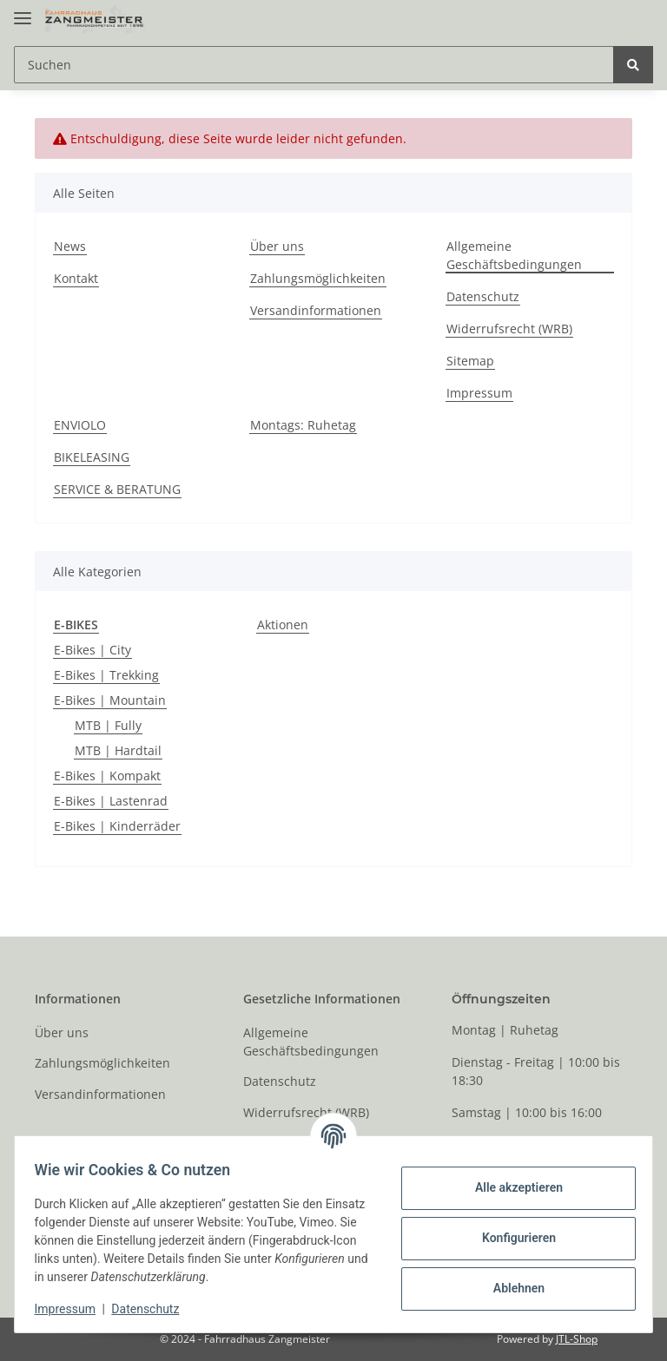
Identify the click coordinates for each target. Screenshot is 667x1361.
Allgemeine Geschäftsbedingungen (514, 255)
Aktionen (282, 624)
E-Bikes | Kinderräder (117, 826)
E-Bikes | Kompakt (107, 775)
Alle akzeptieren (510, 1187)
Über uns (277, 246)
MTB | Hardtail (118, 750)
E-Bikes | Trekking (106, 675)
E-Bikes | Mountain (110, 700)
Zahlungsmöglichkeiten (318, 278)
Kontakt (76, 278)
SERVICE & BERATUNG (117, 489)
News (70, 246)
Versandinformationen (315, 310)
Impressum (479, 393)
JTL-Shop (577, 1338)
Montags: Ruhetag (303, 425)
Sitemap (470, 360)
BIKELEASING (91, 457)
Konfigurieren (510, 1238)
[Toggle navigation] (22, 11)
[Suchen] (314, 64)
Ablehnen (510, 1288)
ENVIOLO (80, 425)
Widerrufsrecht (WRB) (509, 328)
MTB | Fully (108, 725)
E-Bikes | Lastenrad (111, 800)
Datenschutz (482, 296)
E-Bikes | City (92, 649)
